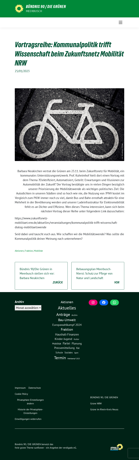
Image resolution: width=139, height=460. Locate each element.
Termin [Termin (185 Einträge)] (60, 357)
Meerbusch (34, 11)
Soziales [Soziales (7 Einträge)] (68, 352)
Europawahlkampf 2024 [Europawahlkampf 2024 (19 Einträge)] (67, 325)
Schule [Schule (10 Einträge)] (59, 352)
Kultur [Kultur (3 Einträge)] (76, 339)
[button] (31, 402)
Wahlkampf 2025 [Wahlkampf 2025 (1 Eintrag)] (73, 358)
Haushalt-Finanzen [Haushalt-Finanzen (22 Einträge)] (67, 334)
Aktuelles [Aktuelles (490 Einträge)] (67, 308)
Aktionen (19, 250)
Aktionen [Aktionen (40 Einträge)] (67, 302)
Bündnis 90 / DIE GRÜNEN (46, 6)
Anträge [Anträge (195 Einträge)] (63, 314)
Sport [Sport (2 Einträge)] (76, 353)
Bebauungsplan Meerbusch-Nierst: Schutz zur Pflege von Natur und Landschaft (97, 276)
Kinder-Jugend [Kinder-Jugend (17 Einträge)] (63, 339)
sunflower (39, 447)
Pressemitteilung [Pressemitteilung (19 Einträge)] (64, 348)
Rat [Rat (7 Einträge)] (78, 347)
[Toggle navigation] (120, 22)
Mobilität (38, 250)
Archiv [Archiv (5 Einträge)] (75, 315)
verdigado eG (69, 447)
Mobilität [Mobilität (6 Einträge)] (56, 343)
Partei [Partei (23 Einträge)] (66, 343)
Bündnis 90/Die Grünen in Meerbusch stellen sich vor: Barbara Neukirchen (41, 276)
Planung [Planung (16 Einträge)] (77, 343)
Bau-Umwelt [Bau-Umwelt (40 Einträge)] (67, 320)
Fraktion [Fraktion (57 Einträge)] (67, 329)
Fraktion (29, 250)
